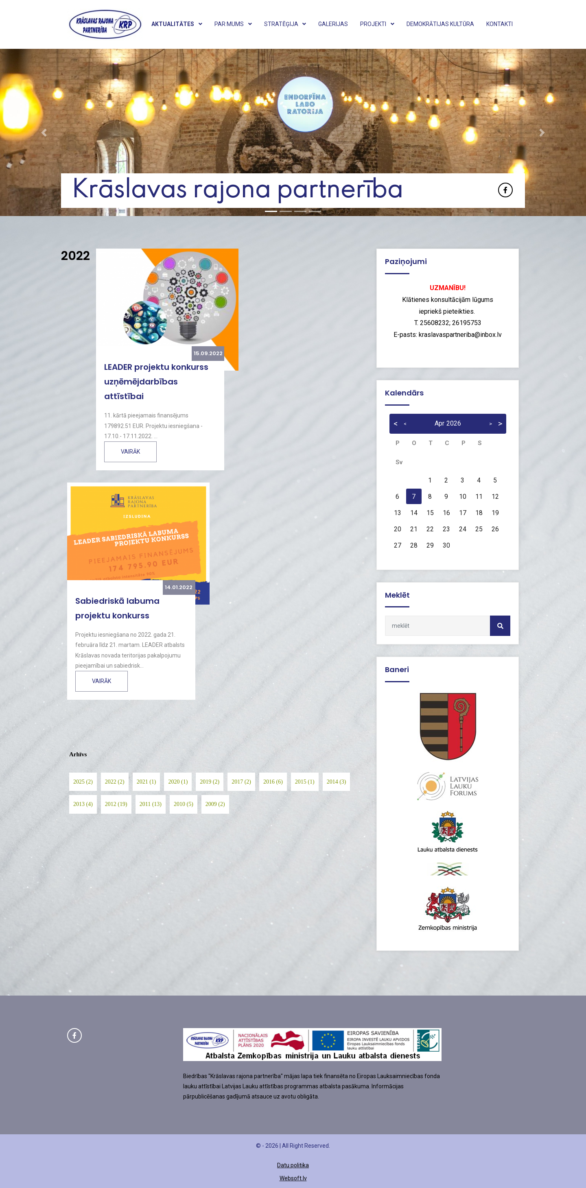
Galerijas (333, 24)
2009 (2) (215, 804)
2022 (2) (115, 782)
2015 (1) (305, 782)
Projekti (377, 24)
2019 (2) (209, 782)
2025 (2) (83, 782)
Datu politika (293, 1165)
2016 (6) (273, 782)
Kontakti (499, 24)
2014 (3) (336, 782)
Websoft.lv (293, 1178)
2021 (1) (146, 782)
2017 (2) (241, 782)
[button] (44, 132)
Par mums (233, 24)
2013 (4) (83, 804)
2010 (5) (183, 804)
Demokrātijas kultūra (440, 24)
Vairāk (130, 451)
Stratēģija (285, 24)
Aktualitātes (176, 24)
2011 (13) (151, 804)
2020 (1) (178, 782)
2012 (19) (116, 804)
